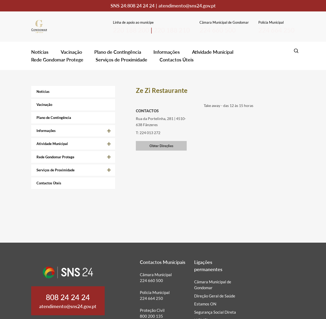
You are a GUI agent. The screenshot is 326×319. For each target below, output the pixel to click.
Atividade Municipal (212, 52)
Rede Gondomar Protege (57, 60)
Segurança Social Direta (215, 312)
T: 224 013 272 (148, 132)
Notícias (39, 52)
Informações (166, 52)
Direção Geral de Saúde (214, 295)
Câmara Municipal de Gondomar (212, 284)
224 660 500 (217, 30)
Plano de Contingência (117, 52)
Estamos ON (205, 303)
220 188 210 (172, 30)
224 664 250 (276, 30)
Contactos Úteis (177, 60)
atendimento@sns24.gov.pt (187, 6)
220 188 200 (131, 30)
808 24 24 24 (140, 6)
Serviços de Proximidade (121, 60)
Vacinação (71, 52)
